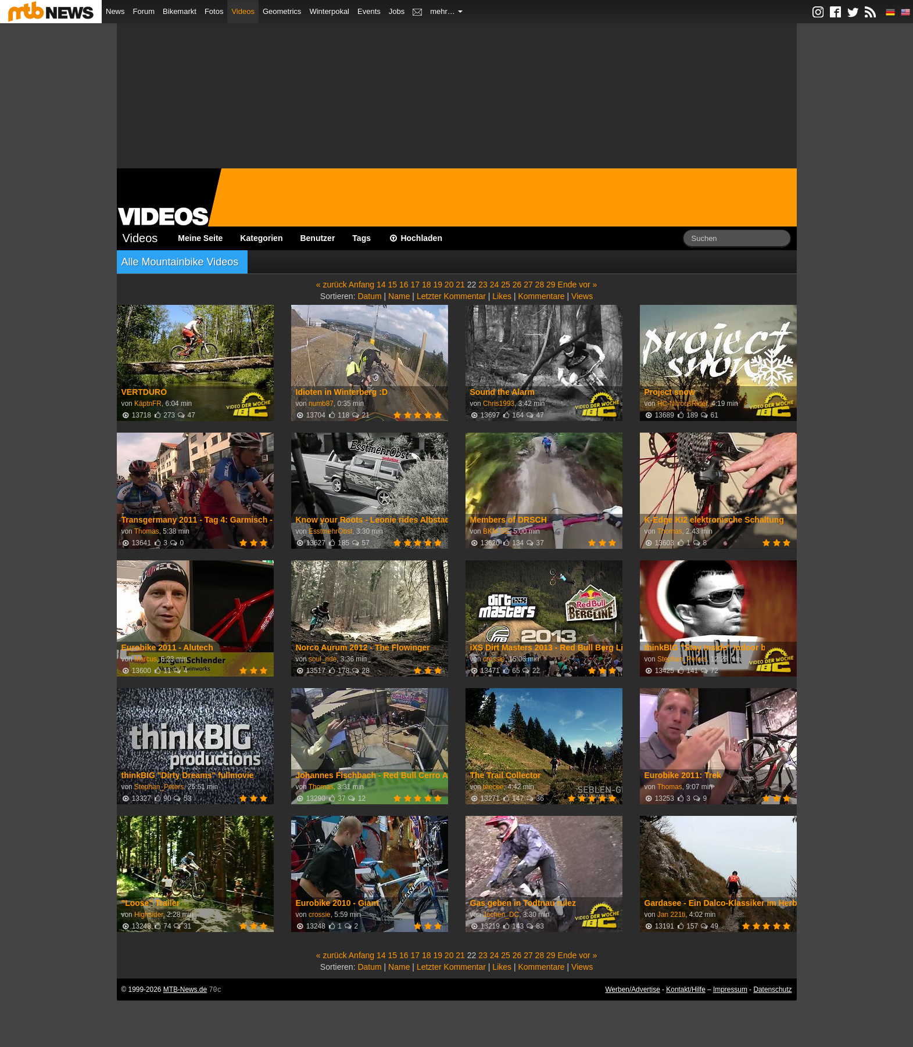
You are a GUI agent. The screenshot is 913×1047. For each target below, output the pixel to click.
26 (517, 284)
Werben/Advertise (632, 989)
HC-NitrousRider (682, 404)
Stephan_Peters (682, 659)
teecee (493, 787)
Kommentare (541, 296)
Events (369, 11)
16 (404, 284)
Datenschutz (772, 989)
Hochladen (415, 238)
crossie (494, 659)
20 (449, 284)
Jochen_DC (501, 915)
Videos (243, 11)
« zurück (331, 284)
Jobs (396, 11)
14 (381, 284)
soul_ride (322, 659)
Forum (144, 11)
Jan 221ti (671, 915)
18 (426, 284)
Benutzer (317, 238)
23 (483, 284)
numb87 (321, 404)
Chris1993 (498, 404)
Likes (501, 296)
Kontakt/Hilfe (685, 989)
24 (494, 284)
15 (393, 284)
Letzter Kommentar (451, 296)
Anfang (361, 284)
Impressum (730, 989)
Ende (567, 284)
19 (437, 284)
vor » (588, 284)
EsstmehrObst (330, 531)
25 (505, 284)
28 (540, 284)
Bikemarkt (179, 11)
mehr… (446, 11)
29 (551, 284)
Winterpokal (329, 11)
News (115, 11)
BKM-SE (496, 531)
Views (582, 296)
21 (460, 284)
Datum (369, 296)
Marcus (145, 659)
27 (528, 284)
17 (415, 284)
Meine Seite (200, 238)
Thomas (146, 531)
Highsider (148, 915)
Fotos (214, 11)
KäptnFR (148, 404)
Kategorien (261, 238)
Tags (361, 238)
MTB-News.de (185, 989)
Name (399, 296)
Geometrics (282, 11)
